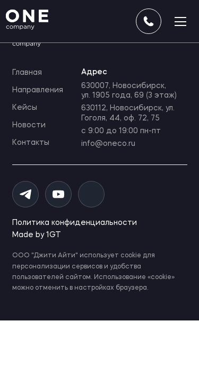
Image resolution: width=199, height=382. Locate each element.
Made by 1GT (36, 235)
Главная (27, 72)
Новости (29, 125)
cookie (130, 256)
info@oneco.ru (108, 143)
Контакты (30, 142)
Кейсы (24, 107)
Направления (37, 90)
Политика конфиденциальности (74, 223)
